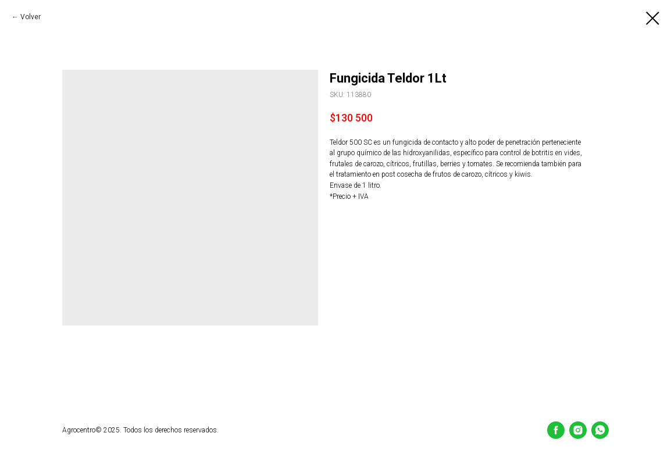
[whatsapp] (600, 430)
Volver (30, 17)
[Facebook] (556, 430)
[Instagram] (578, 430)
